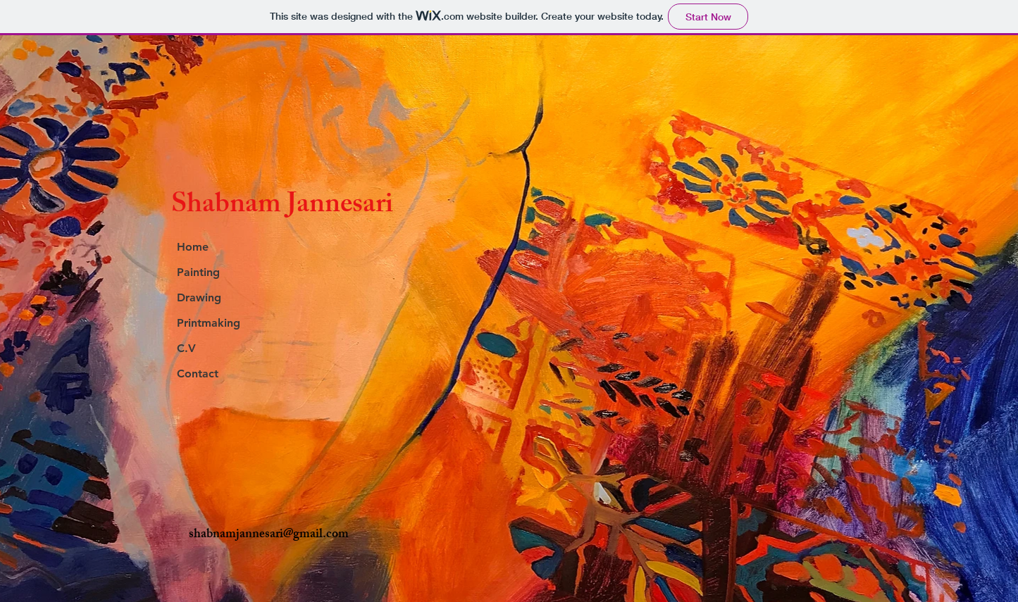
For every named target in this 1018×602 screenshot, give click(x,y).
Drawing (199, 297)
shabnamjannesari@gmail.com (269, 535)
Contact (197, 373)
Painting (198, 272)
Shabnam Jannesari (282, 206)
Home (193, 246)
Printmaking (208, 323)
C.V (186, 348)
